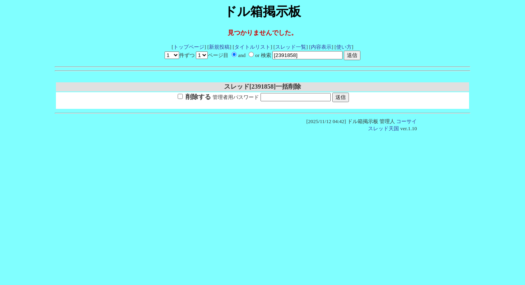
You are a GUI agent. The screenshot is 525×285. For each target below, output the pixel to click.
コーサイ (406, 121)
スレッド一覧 (290, 47)
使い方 (344, 47)
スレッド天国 (383, 128)
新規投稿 (219, 47)
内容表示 (321, 47)
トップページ (188, 47)
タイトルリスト (252, 47)
